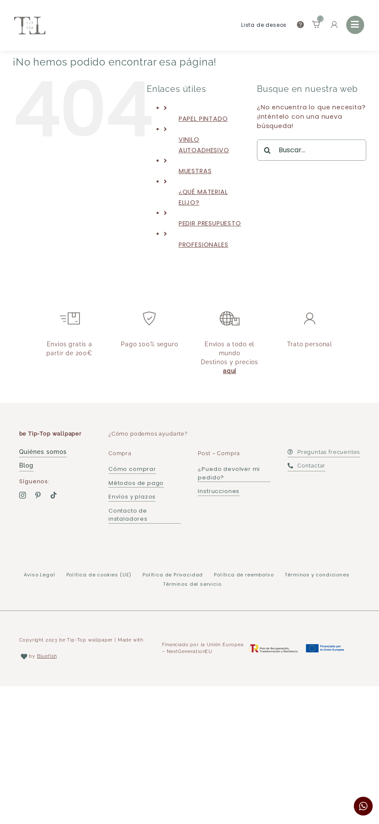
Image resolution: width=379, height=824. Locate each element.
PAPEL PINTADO (203, 118)
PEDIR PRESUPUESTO (210, 223)
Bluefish (47, 656)
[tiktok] (53, 495)
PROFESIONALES (203, 244)
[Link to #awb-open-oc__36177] (355, 25)
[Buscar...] (311, 150)
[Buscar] (267, 150)
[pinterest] (38, 495)
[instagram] (22, 495)
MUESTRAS (195, 171)
